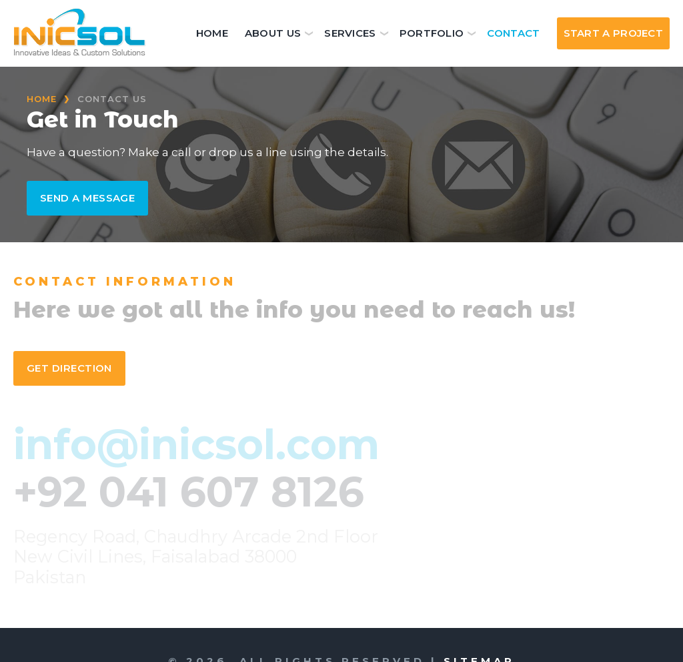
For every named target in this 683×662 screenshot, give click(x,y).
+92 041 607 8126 (188, 492)
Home (212, 33)
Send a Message (87, 198)
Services (350, 33)
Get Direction (69, 368)
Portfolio (432, 33)
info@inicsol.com (196, 444)
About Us (273, 33)
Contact (513, 33)
